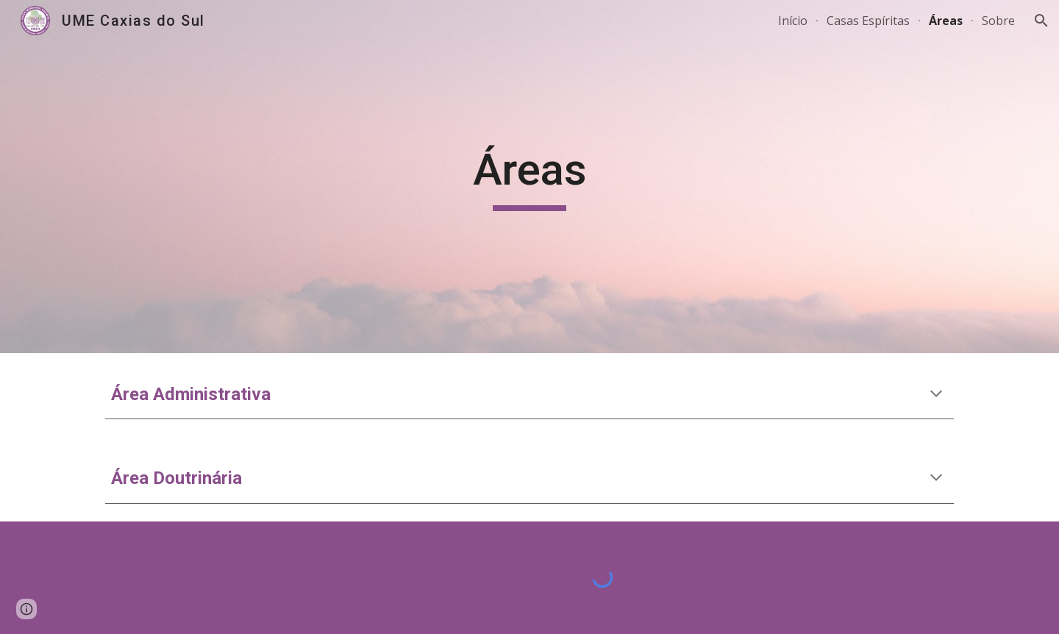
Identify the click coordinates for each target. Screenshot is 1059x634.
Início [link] (792, 21)
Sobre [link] (998, 21)
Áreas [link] (946, 21)
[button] (1041, 20)
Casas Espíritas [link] (868, 21)
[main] (529, 176)
